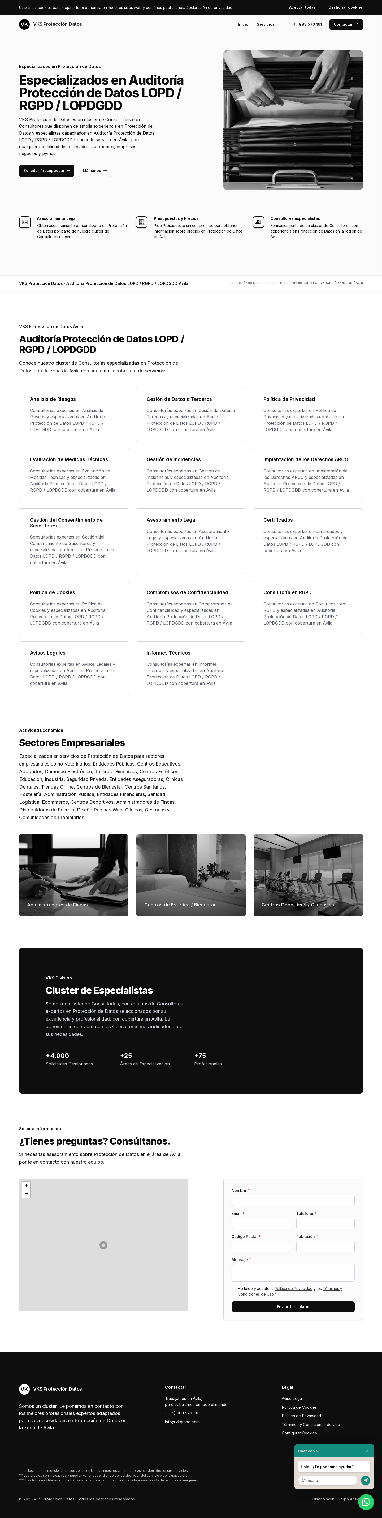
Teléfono (306, 1213)
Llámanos (95, 170)
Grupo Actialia (350, 1499)
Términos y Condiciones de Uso (311, 1424)
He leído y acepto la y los (290, 1291)
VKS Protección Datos (50, 24)
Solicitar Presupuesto (46, 170)
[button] (103, 1245)
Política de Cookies (299, 1407)
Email (238, 1213)
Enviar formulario (293, 1306)
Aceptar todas (302, 7)
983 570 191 (307, 24)
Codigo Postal (246, 1236)
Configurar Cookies (299, 1432)
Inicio (243, 24)
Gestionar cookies (345, 7)
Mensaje (241, 1259)
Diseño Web (323, 1499)
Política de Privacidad (293, 1288)
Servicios (268, 24)
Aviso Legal (292, 1398)
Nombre (240, 1190)
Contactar (346, 24)
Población (307, 1236)
